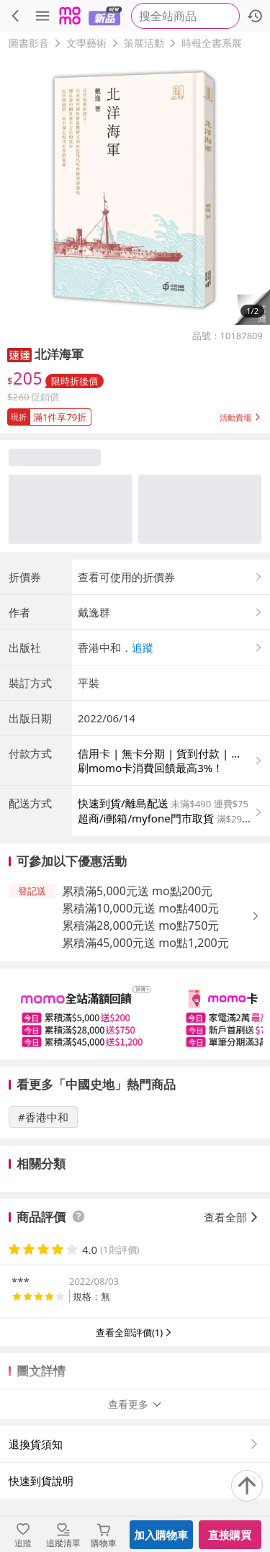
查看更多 (135, 1404)
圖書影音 (29, 43)
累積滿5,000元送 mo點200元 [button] (137, 891)
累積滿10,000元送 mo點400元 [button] (140, 908)
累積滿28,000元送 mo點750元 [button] (140, 925)
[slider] (135, 1014)
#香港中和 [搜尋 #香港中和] (43, 1117)
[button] (252, 307)
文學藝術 (86, 43)
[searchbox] (185, 16)
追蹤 (142, 647)
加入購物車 (161, 1535)
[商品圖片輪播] (135, 190)
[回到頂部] (247, 1486)
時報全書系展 (211, 43)
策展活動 (144, 43)
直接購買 (229, 1535)
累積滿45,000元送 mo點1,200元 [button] (145, 943)
